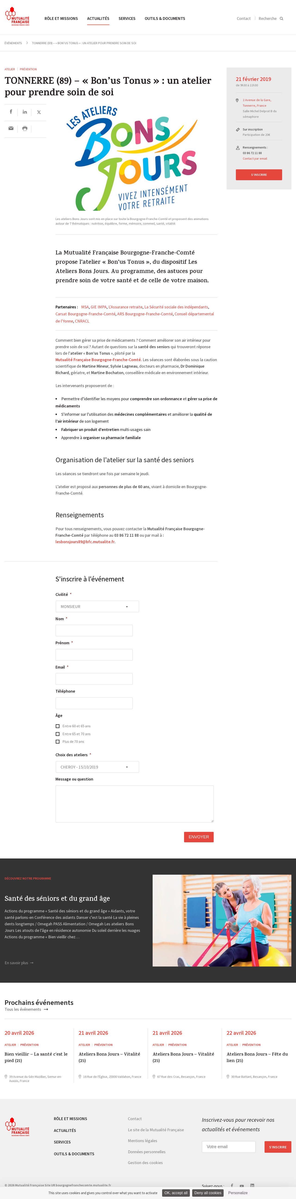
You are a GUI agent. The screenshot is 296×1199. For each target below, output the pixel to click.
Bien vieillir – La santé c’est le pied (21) (36, 1058)
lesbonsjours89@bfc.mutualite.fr (85, 542)
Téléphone (65, 691)
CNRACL (82, 321)
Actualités (98, 18)
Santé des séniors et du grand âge (57, 899)
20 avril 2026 (19, 1032)
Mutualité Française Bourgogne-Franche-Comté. (99, 360)
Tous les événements (26, 1009)
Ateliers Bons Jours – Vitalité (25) (109, 1058)
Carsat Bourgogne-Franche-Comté (85, 313)
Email (62, 667)
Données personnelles (147, 1151)
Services (127, 18)
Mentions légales (142, 1140)
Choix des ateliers (73, 754)
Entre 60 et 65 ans (76, 726)
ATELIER (10, 69)
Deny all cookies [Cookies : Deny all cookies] (208, 1193)
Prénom (64, 642)
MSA (85, 307)
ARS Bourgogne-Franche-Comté (145, 313)
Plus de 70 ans (73, 741)
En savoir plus (19, 962)
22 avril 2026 (241, 1032)
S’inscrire (259, 175)
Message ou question (74, 779)
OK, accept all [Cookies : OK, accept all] (176, 1193)
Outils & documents (165, 18)
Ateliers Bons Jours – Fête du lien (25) (257, 1058)
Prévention (28, 69)
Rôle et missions (61, 18)
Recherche (268, 18)
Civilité (64, 594)
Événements (13, 43)
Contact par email (255, 158)
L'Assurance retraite (125, 307)
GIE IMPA (99, 307)
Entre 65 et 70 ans (76, 734)
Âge (59, 715)
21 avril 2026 (93, 1032)
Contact (244, 18)
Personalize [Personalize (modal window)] (238, 1193)
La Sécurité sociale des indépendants (176, 307)
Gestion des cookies (145, 1162)
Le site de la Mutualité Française (156, 1129)
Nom (62, 618)
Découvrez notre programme (28, 878)
